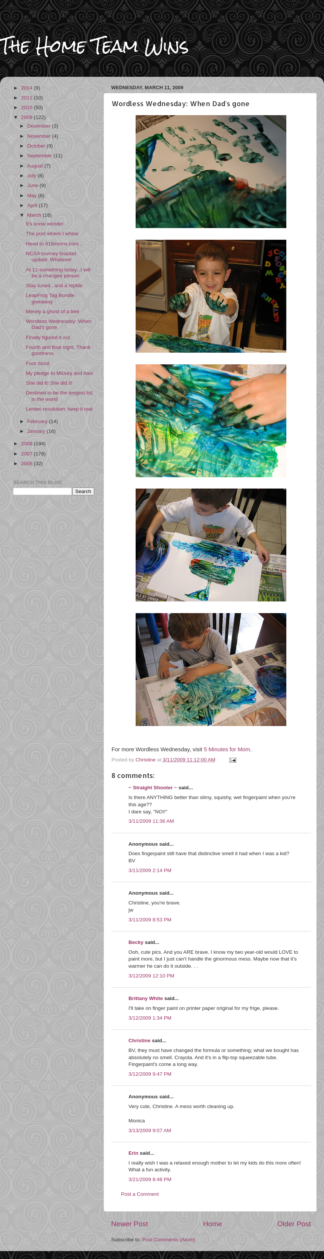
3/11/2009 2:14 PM (149, 870)
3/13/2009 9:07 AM (149, 1130)
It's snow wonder (45, 224)
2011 (27, 97)
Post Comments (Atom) (168, 1239)
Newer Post (129, 1224)
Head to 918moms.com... (54, 244)
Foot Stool (37, 363)
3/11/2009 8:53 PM (149, 920)
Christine (139, 1040)
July (32, 175)
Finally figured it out (48, 337)
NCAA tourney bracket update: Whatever (51, 256)
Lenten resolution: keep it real (59, 409)
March (35, 215)
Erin (133, 1153)
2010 (27, 107)
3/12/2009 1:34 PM (149, 1018)
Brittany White (145, 998)
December (39, 126)
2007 (27, 454)
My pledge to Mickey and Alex (59, 373)
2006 (27, 463)
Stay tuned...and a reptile (54, 285)
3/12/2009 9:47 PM (149, 1074)
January (37, 431)
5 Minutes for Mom (227, 749)
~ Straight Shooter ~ (152, 787)
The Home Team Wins (94, 45)
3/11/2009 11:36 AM (151, 821)
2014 (27, 88)
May (32, 195)
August (35, 166)
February (38, 421)
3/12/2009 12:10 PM (151, 976)
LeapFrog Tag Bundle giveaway (50, 298)
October (37, 146)
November (39, 136)
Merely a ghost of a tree (52, 311)
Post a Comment (140, 1194)
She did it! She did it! (49, 383)
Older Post (294, 1224)
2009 (27, 117)
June (33, 185)
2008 (27, 443)
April (33, 205)
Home (212, 1224)
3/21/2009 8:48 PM (149, 1179)
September (40, 155)
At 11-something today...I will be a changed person (58, 273)
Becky (136, 942)
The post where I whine (52, 233)
